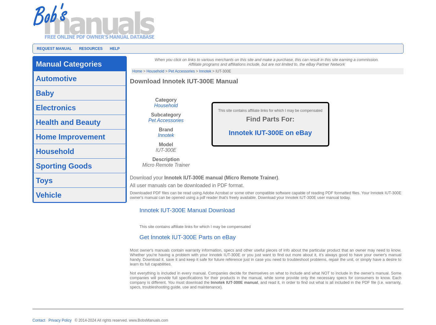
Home (137, 71)
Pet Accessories (182, 71)
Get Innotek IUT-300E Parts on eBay (187, 237)
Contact (38, 320)
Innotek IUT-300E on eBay (270, 133)
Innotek (205, 71)
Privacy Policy (60, 320)
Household (155, 71)
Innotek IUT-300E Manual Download (187, 210)
